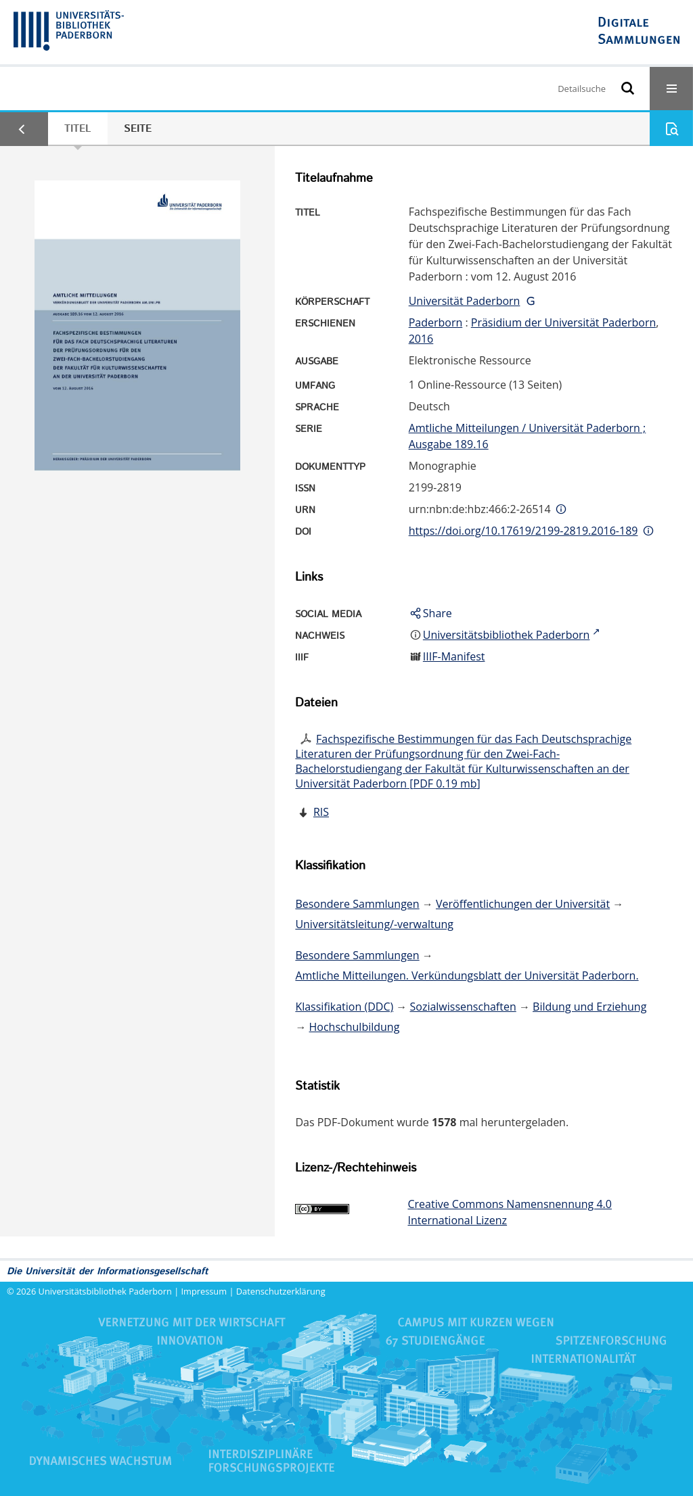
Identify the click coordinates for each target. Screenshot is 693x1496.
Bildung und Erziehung (589, 1006)
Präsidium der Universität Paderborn (563, 322)
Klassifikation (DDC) (344, 1006)
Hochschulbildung (354, 1026)
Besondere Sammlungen (357, 903)
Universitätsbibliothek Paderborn (105, 1291)
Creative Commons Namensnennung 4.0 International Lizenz (509, 1212)
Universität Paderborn (464, 300)
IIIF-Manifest (454, 656)
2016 (421, 338)
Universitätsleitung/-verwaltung (374, 924)
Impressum (204, 1291)
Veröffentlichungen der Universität (523, 903)
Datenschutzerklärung (281, 1291)
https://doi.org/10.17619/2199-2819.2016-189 (523, 530)
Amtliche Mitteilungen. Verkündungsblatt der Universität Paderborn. (466, 975)
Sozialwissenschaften (463, 1006)
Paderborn (436, 322)
